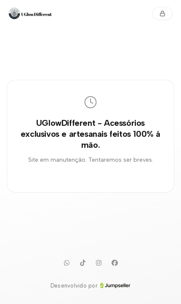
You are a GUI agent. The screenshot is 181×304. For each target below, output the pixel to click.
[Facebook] (114, 263)
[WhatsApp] (66, 263)
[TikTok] (82, 263)
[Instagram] (98, 263)
